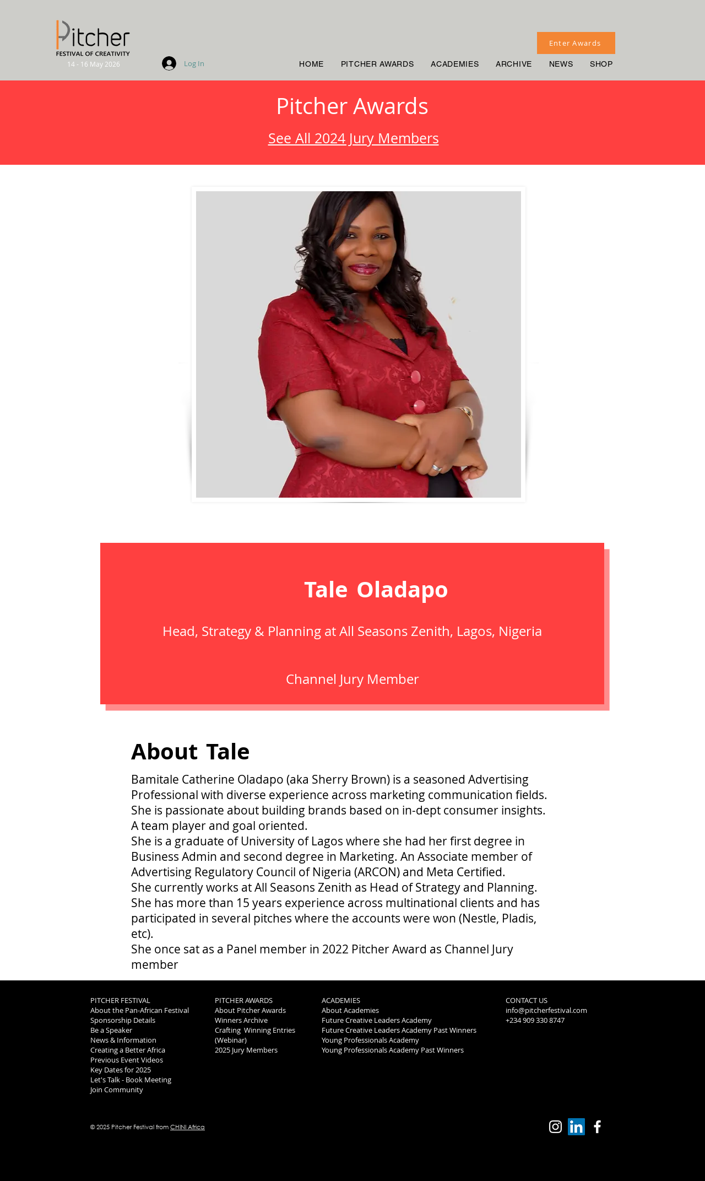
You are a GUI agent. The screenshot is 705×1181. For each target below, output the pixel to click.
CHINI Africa (187, 1127)
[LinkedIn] (576, 1126)
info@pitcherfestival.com (546, 1010)
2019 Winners (528, 1050)
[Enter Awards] (576, 43)
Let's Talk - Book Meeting (130, 1080)
